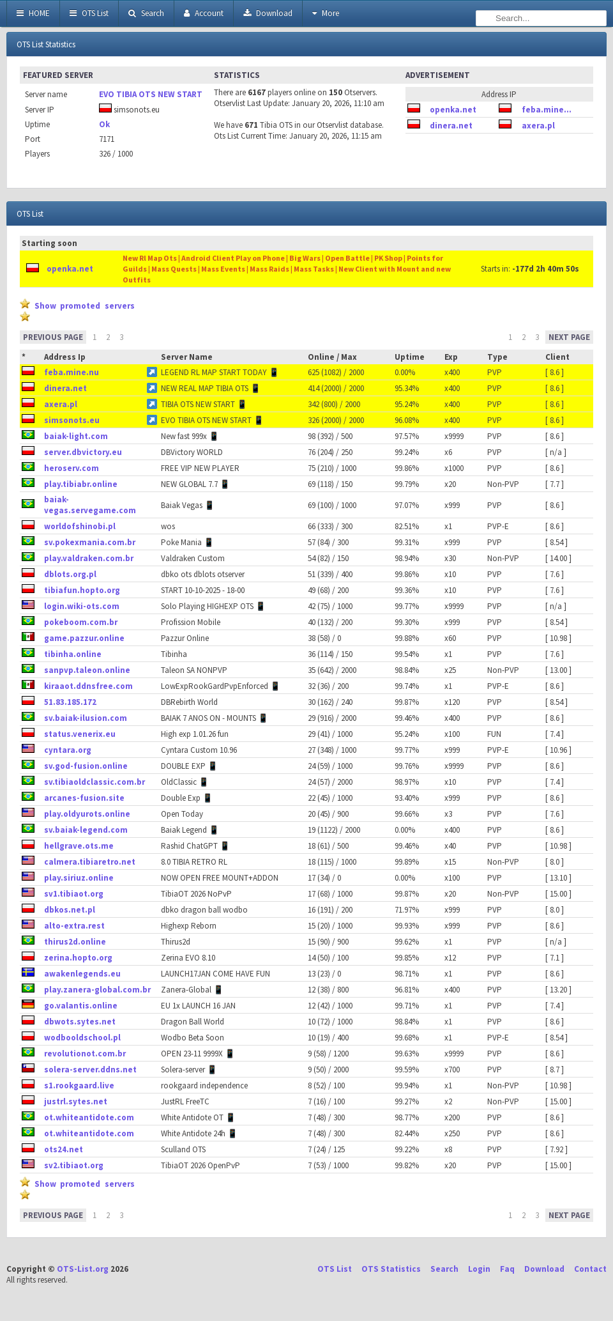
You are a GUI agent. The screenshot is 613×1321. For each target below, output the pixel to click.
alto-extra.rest (74, 925)
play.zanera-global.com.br (97, 989)
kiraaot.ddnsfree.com (88, 686)
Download (267, 13)
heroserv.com (71, 468)
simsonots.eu (72, 420)
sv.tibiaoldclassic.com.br (94, 781)
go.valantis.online (80, 1005)
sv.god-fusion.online (86, 766)
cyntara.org (67, 750)
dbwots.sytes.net (80, 1021)
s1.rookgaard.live (79, 1085)
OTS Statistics (391, 1268)
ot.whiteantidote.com (89, 1117)
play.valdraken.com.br (88, 558)
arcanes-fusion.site (84, 797)
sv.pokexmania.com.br (89, 542)
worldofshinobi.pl (80, 526)
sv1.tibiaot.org (73, 893)
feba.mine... (546, 109)
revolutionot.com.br (85, 1053)
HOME (33, 13)
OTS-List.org (83, 1268)
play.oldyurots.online (87, 813)
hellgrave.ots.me (79, 845)
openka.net (453, 109)
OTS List (89, 13)
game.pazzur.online (84, 638)
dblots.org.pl (70, 574)
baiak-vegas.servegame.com (90, 505)
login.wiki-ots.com (81, 606)
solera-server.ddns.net (90, 1069)
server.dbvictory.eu (83, 452)
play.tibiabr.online (80, 484)
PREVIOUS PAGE (53, 337)
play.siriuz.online (79, 877)
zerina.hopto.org (78, 957)
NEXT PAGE (569, 337)
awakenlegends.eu (82, 973)
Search (146, 13)
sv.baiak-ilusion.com (85, 718)
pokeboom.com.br (80, 622)
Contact (590, 1268)
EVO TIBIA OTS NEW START (150, 94)
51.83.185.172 (70, 702)
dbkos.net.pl (69, 909)
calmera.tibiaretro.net (89, 861)
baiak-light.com (76, 436)
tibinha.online (73, 654)
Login (479, 1268)
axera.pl (538, 125)
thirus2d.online (75, 941)
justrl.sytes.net (75, 1101)
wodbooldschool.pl (82, 1037)
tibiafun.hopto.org (82, 590)
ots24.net (63, 1149)
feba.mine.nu (71, 372)
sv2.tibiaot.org (73, 1165)
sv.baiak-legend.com (86, 829)
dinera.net (451, 125)
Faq (507, 1268)
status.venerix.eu (80, 734)
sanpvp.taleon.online (87, 670)
